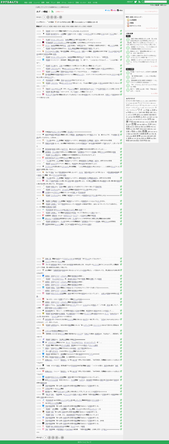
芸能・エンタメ (81, 2)
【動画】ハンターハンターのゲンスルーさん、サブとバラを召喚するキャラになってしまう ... (141, 62)
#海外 (76, 26)
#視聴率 (89, 26)
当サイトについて (84, 442)
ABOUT (130, 2)
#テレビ (45, 26)
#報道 (55, 26)
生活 (89, 2)
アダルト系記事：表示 (158, 5)
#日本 (59, 26)
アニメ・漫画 (55, 2)
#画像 (72, 26)
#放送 (63, 26)
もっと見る (154, 66)
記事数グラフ (60, 11)
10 (61, 17)
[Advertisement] (18, 41)
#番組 (107, 10)
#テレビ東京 (82, 26)
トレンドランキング (151, 28)
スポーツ (71, 2)
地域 (47, 2)
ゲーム (64, 2)
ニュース (37, 2)
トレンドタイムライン (151, 11)
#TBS (67, 26)
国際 (42, 2)
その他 (95, 2)
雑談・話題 (28, 2)
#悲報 (50, 26)
